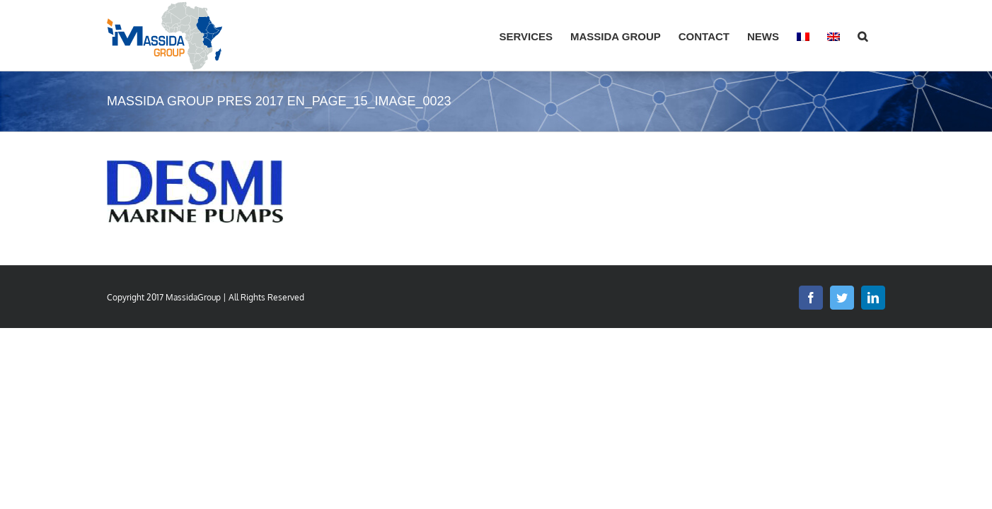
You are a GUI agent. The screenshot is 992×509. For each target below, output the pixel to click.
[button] (880, 35)
